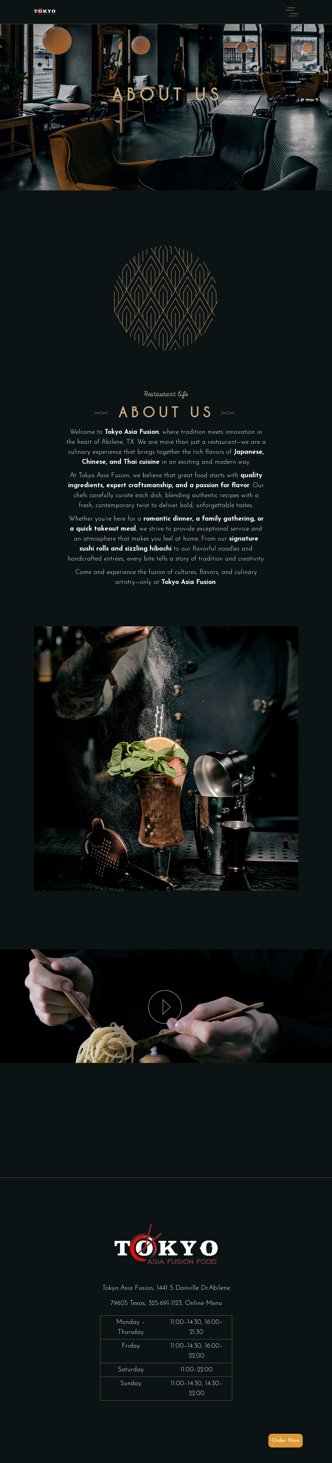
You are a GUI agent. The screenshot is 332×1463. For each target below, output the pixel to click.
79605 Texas (127, 1303)
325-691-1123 (165, 1303)
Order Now (286, 1440)
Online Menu (203, 1303)
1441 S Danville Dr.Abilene (193, 1288)
